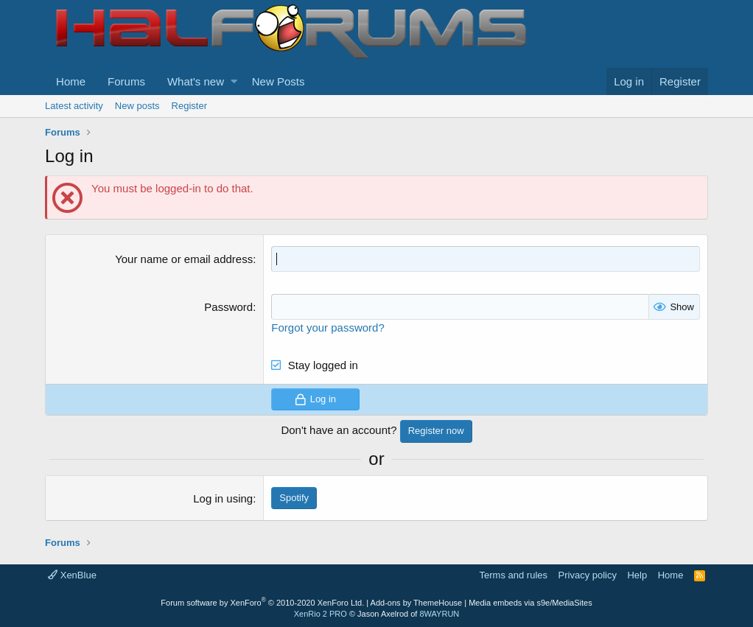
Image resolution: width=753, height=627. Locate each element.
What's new (195, 81)
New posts (137, 105)
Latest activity (74, 105)
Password (228, 307)
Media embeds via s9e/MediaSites (530, 602)
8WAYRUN (439, 613)
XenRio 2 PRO (320, 613)
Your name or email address (184, 259)
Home (70, 81)
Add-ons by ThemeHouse (417, 602)
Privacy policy (587, 575)
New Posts (278, 81)
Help (637, 575)
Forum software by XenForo (262, 602)
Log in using (223, 498)
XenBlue (72, 575)
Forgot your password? (327, 327)
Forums (126, 81)
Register (189, 105)
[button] (234, 81)
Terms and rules (513, 575)
